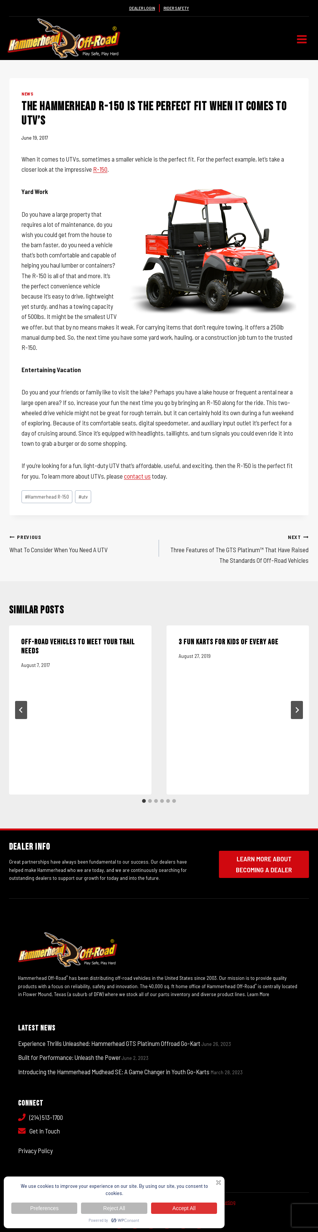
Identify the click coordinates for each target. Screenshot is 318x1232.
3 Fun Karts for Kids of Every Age (228, 642)
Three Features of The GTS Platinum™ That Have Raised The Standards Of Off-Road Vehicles (237, 547)
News (27, 93)
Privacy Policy (35, 1150)
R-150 (100, 169)
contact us (137, 476)
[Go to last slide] (21, 710)
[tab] (144, 801)
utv (83, 496)
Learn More (259, 994)
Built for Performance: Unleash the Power (69, 1057)
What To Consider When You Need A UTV (81, 542)
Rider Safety (176, 8)
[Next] (297, 710)
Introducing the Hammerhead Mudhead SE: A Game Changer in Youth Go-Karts (113, 1071)
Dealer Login (142, 8)
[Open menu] (301, 39)
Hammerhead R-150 (47, 496)
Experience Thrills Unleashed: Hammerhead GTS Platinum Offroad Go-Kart (109, 1043)
